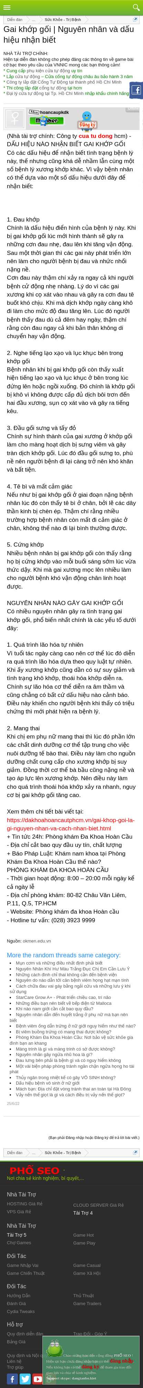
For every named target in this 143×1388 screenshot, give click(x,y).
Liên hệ (14, 1361)
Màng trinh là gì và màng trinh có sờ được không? (65, 1049)
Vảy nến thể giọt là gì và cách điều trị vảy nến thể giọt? (70, 1094)
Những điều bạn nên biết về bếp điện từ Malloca (64, 1003)
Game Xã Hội (87, 1273)
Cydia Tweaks (21, 1311)
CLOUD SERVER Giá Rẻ (98, 1205)
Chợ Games (19, 1242)
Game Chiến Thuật (25, 1273)
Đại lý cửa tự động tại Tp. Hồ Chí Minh (45, 93)
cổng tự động (53, 87)
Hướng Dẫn (18, 1295)
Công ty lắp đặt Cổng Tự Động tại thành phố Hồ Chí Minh (64, 82)
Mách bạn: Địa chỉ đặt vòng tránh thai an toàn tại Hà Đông (73, 1088)
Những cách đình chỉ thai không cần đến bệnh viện (66, 974)
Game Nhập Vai (22, 1265)
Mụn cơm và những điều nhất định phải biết (59, 963)
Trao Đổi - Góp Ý (90, 1333)
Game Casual (87, 1265)
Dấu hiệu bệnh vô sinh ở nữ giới (48, 1083)
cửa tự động (27, 76)
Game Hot (83, 1235)
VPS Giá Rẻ (19, 1211)
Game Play (84, 1243)
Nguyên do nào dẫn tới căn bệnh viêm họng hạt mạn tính (72, 980)
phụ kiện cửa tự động (48, 70)
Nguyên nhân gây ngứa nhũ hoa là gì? (54, 1054)
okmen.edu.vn (37, 941)
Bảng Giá (16, 1341)
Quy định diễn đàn (25, 1333)
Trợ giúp (15, 1367)
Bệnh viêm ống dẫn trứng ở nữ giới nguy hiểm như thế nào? (76, 1026)
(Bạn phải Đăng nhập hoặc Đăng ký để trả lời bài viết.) (94, 1138)
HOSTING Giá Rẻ (24, 1203)
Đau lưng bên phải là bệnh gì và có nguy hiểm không (68, 1060)
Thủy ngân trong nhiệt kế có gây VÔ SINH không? (65, 1077)
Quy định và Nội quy (27, 1355)
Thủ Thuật (83, 1295)
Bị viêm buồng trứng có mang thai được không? (63, 1031)
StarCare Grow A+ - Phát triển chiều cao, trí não (63, 997)
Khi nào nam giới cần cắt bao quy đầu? (54, 1008)
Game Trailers (87, 1303)
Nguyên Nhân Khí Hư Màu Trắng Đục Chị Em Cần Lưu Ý (73, 968)
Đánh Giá (16, 1303)
